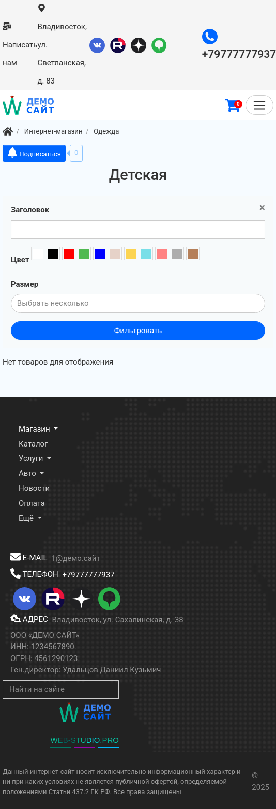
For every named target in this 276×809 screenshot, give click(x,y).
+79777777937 (88, 574)
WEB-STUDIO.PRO (84, 740)
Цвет (20, 260)
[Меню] (259, 105)
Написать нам (20, 45)
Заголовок (30, 209)
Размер (24, 284)
